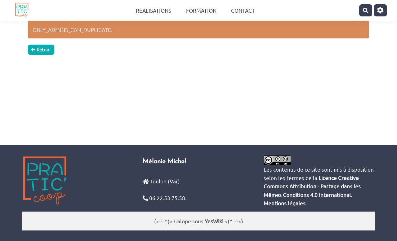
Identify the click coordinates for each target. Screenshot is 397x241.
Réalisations (153, 10)
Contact (243, 10)
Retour (41, 49)
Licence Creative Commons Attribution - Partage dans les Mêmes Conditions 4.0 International (312, 186)
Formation (201, 10)
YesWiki (214, 221)
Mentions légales (285, 203)
